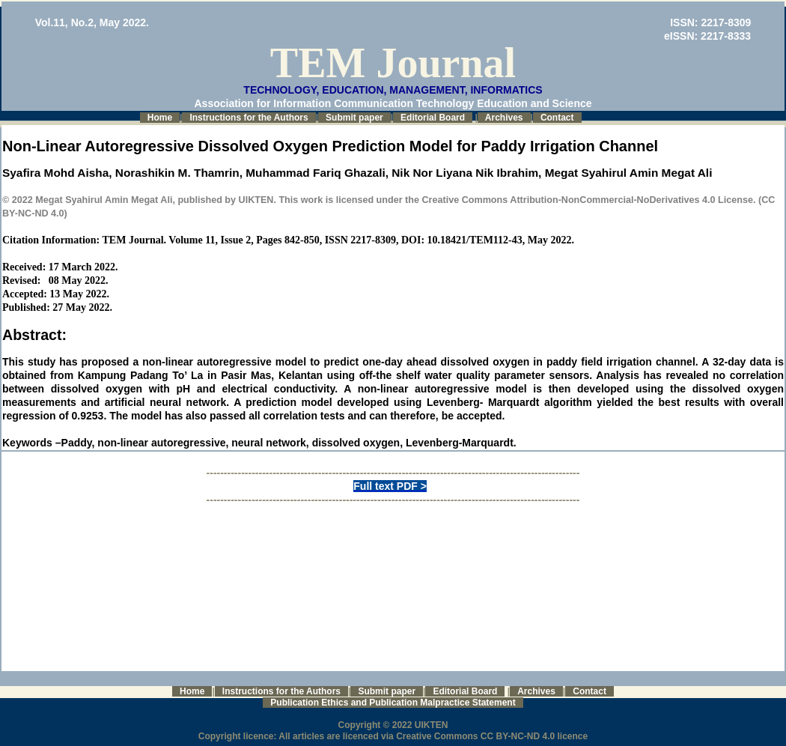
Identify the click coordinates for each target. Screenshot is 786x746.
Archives (504, 117)
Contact (557, 117)
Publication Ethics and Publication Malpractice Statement (392, 702)
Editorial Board (432, 117)
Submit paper (354, 117)
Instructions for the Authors (248, 117)
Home (159, 117)
